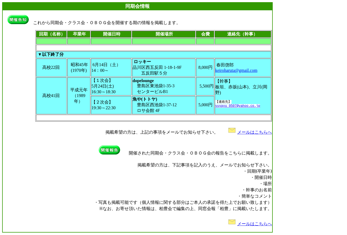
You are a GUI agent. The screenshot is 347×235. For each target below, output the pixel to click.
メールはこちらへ (249, 132)
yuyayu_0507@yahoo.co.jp (237, 106)
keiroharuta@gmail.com (236, 70)
